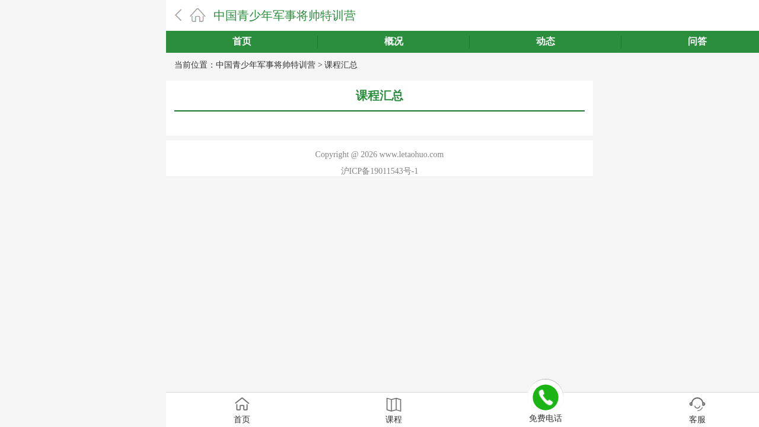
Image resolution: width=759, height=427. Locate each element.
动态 (545, 41)
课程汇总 (341, 64)
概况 (393, 41)
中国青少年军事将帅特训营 (284, 15)
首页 (241, 41)
